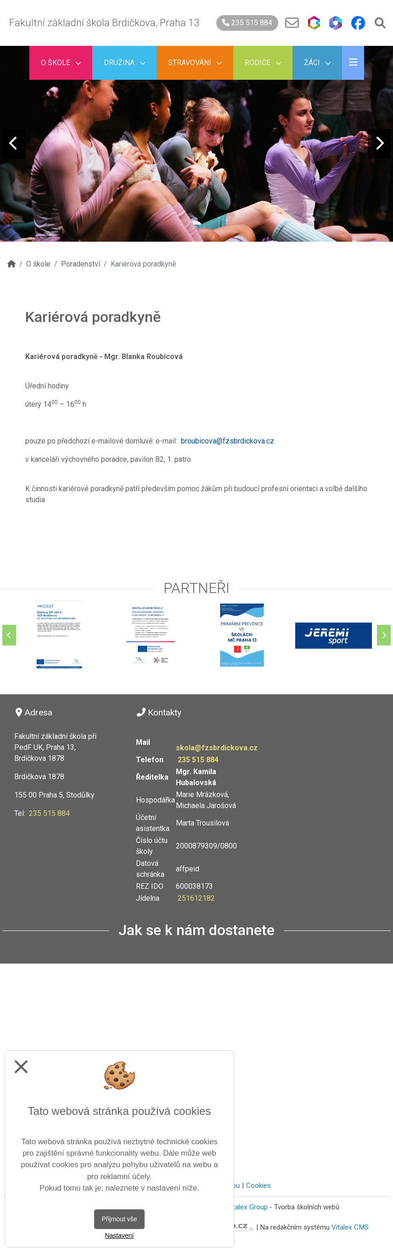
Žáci (317, 62)
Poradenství (80, 264)
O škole (61, 62)
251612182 (196, 898)
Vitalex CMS (350, 1227)
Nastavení (119, 1235)
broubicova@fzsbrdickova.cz (227, 441)
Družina (124, 62)
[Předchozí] (9, 635)
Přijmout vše (119, 1219)
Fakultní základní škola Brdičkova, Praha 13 (104, 22)
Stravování (195, 62)
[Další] (384, 635)
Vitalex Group (247, 1207)
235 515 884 (247, 22)
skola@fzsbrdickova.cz (217, 747)
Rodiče (263, 62)
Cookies (258, 1185)
